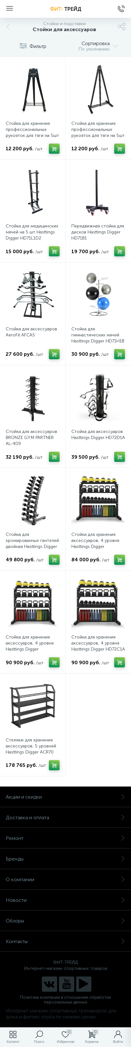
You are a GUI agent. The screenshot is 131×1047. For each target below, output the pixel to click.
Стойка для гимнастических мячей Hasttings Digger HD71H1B (97, 335)
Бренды (65, 859)
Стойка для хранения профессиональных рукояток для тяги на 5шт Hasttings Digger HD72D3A (98, 135)
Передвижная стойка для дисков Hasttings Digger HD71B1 (97, 232)
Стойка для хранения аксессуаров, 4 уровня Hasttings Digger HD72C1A (98, 643)
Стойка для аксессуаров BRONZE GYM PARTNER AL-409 (31, 437)
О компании (65, 879)
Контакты (65, 941)
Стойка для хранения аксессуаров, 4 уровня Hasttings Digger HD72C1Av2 (30, 646)
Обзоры (65, 921)
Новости (65, 900)
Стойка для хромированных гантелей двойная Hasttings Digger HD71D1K (32, 543)
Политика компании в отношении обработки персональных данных (65, 999)
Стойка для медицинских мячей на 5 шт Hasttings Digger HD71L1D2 (32, 232)
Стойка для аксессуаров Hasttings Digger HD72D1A (98, 434)
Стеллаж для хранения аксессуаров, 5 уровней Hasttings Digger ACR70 (31, 746)
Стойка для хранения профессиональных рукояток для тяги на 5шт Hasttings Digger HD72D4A (32, 135)
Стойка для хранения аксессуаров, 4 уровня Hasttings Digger (95, 540)
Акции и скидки (65, 797)
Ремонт (65, 838)
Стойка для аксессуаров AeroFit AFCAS (31, 332)
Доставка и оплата (65, 817)
